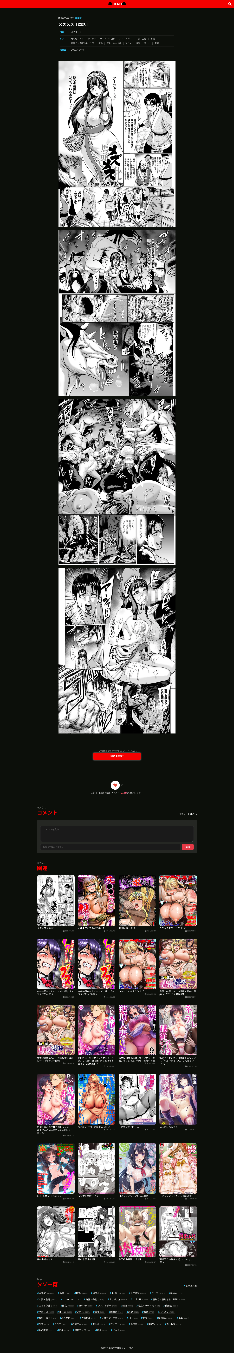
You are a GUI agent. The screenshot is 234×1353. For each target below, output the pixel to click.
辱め (149, 1311)
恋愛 (133, 1311)
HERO (117, 4)
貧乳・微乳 (95, 1299)
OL (133, 1317)
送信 (188, 847)
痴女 (148, 1317)
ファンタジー (125, 38)
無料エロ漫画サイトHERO (121, 1348)
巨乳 (100, 43)
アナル (83, 1311)
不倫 (64, 1330)
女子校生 (138, 1293)
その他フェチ (77, 38)
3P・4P (86, 1305)
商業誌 (78, 18)
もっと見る (191, 1285)
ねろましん (76, 32)
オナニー (117, 1324)
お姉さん (79, 1324)
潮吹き (128, 43)
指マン (154, 1324)
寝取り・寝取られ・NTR (82, 43)
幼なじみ (165, 1317)
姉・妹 (65, 1311)
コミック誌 (48, 1305)
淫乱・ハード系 (114, 43)
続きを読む (117, 756)
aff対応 (46, 1293)
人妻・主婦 (141, 38)
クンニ (60, 1324)
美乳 (100, 1311)
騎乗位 (171, 1305)
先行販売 (173, 1324)
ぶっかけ (68, 1317)
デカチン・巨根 (107, 38)
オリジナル (118, 1299)
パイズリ (167, 1311)
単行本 (99, 1293)
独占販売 (46, 1330)
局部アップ (83, 1330)
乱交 (44, 1324)
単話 (152, 38)
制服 (127, 1305)
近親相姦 (89, 1317)
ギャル (98, 1324)
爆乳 (138, 43)
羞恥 (183, 1317)
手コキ (136, 1324)
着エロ (147, 43)
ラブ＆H (140, 1299)
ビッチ (119, 1330)
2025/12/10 (77, 49)
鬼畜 (157, 43)
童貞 (102, 1330)
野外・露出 (47, 1317)
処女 (68, 1305)
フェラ (158, 1293)
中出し (118, 1293)
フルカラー (71, 1299)
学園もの (46, 1311)
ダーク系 (92, 38)
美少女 (177, 1293)
